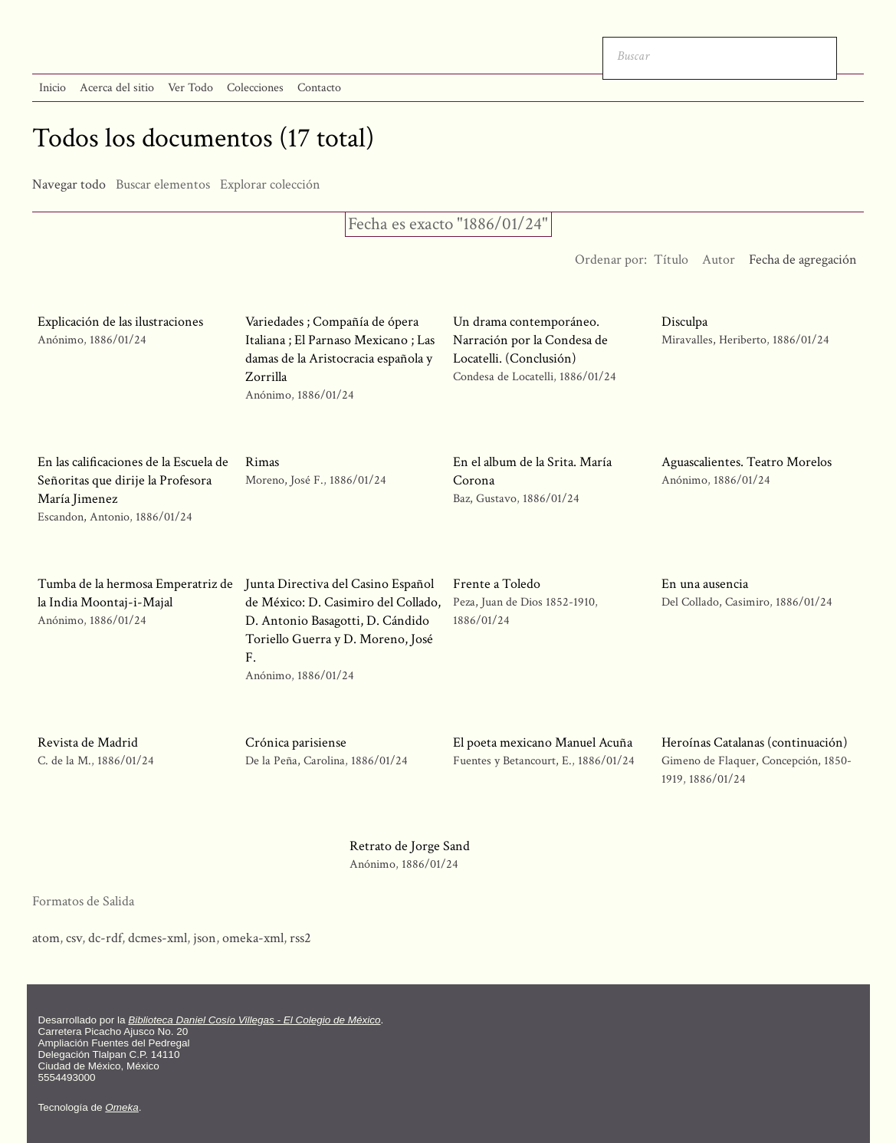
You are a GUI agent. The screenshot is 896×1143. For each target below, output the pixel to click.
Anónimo (61, 340)
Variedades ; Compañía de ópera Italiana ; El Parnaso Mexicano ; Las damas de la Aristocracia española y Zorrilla (340, 349)
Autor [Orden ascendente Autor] (718, 259)
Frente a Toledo (496, 584)
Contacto (319, 88)
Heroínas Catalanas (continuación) (754, 742)
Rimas (262, 462)
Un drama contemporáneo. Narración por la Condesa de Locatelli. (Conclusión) (530, 340)
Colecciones (255, 88)
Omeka (122, 1107)
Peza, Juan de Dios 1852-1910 (524, 602)
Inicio (52, 88)
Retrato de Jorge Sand (410, 846)
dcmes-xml (157, 938)
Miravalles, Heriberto (715, 340)
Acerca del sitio (117, 88)
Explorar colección (270, 184)
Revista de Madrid (88, 742)
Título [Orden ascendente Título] (671, 259)
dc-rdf (105, 938)
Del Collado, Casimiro (715, 602)
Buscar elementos (163, 184)
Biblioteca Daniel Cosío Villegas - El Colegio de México (254, 1020)
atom (46, 938)
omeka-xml (253, 938)
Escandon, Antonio (85, 517)
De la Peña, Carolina (295, 761)
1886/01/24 (118, 340)
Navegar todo (69, 184)
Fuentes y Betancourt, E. (512, 761)
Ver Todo (190, 88)
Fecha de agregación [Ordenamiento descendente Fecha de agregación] (803, 259)
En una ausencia (704, 584)
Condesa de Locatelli (503, 377)
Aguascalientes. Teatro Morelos (746, 462)
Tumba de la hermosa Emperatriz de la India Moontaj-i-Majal (135, 593)
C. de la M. (64, 761)
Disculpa (684, 321)
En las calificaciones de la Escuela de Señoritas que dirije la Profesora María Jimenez (133, 480)
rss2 (300, 938)
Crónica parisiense (295, 742)
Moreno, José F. (284, 480)
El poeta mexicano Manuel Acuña (542, 742)
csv (74, 938)
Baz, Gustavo (485, 499)
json (204, 938)
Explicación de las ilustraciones (120, 321)
